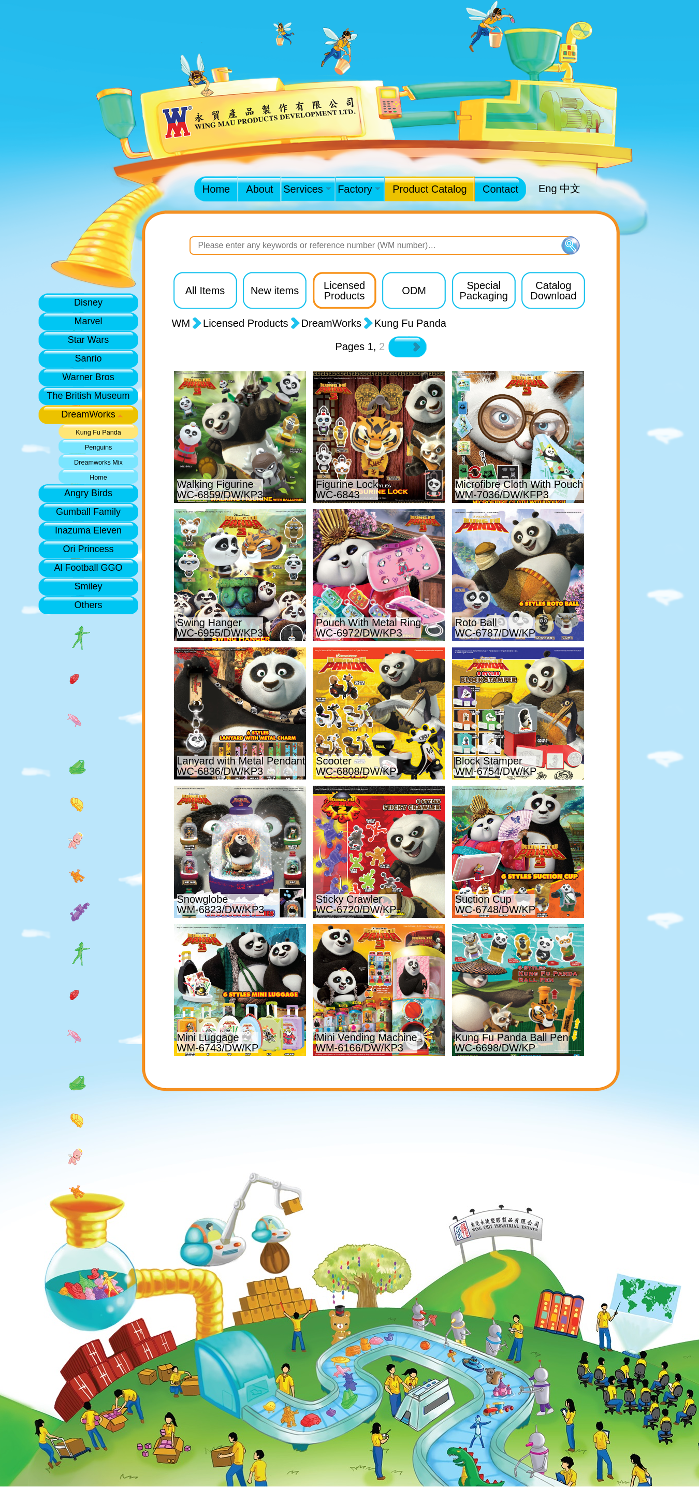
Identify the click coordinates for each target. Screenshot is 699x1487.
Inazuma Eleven (88, 530)
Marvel (88, 321)
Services (307, 189)
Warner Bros (88, 377)
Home (216, 189)
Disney (88, 302)
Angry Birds (88, 493)
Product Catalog (429, 189)
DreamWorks (88, 414)
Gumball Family (88, 512)
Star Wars (88, 340)
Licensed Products (245, 323)
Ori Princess (88, 549)
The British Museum (88, 396)
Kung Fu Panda (98, 432)
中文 (570, 188)
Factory (359, 189)
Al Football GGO (88, 567)
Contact (500, 189)
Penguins (98, 447)
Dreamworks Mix (98, 462)
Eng (547, 188)
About (259, 189)
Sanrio (88, 358)
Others (88, 605)
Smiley (88, 586)
